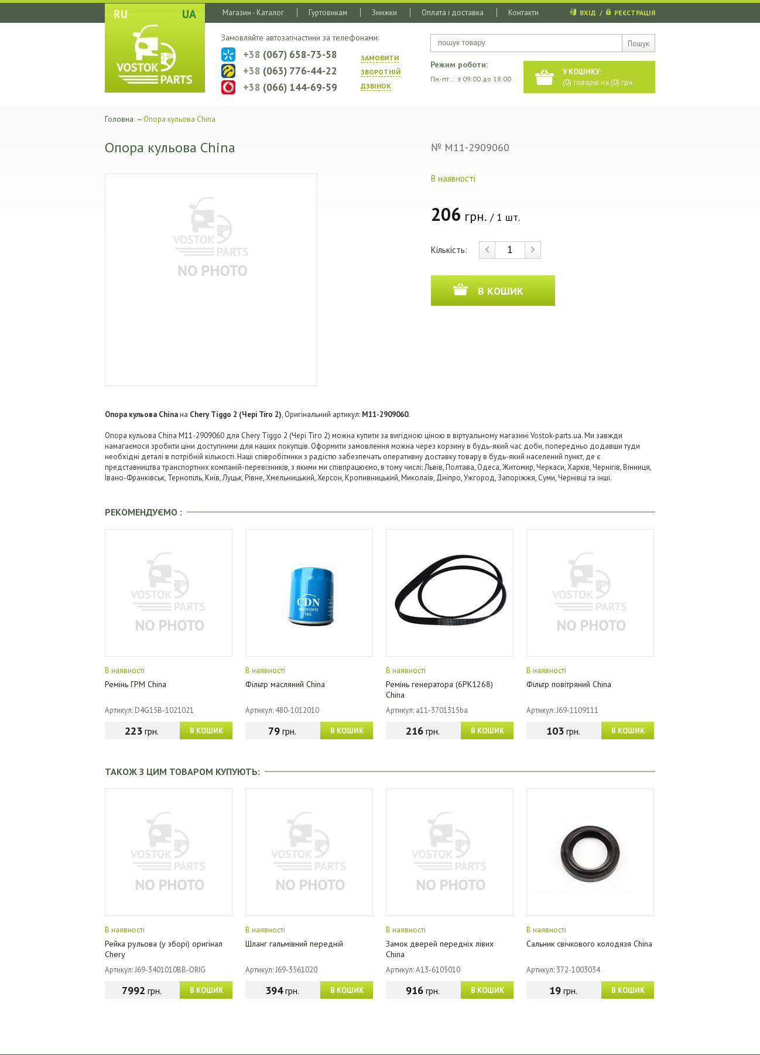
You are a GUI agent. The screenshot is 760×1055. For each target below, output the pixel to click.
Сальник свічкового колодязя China (589, 943)
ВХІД (588, 12)
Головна (119, 119)
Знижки (384, 13)
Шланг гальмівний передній (294, 943)
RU (121, 14)
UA (189, 14)
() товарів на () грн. (598, 77)
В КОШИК (206, 731)
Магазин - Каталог (253, 13)
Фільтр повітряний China (568, 684)
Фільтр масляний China (285, 684)
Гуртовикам (328, 13)
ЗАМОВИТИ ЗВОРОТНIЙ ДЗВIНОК (380, 71)
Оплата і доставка (453, 13)
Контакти (523, 13)
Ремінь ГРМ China (135, 684)
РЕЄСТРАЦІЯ (634, 12)
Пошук (638, 44)
